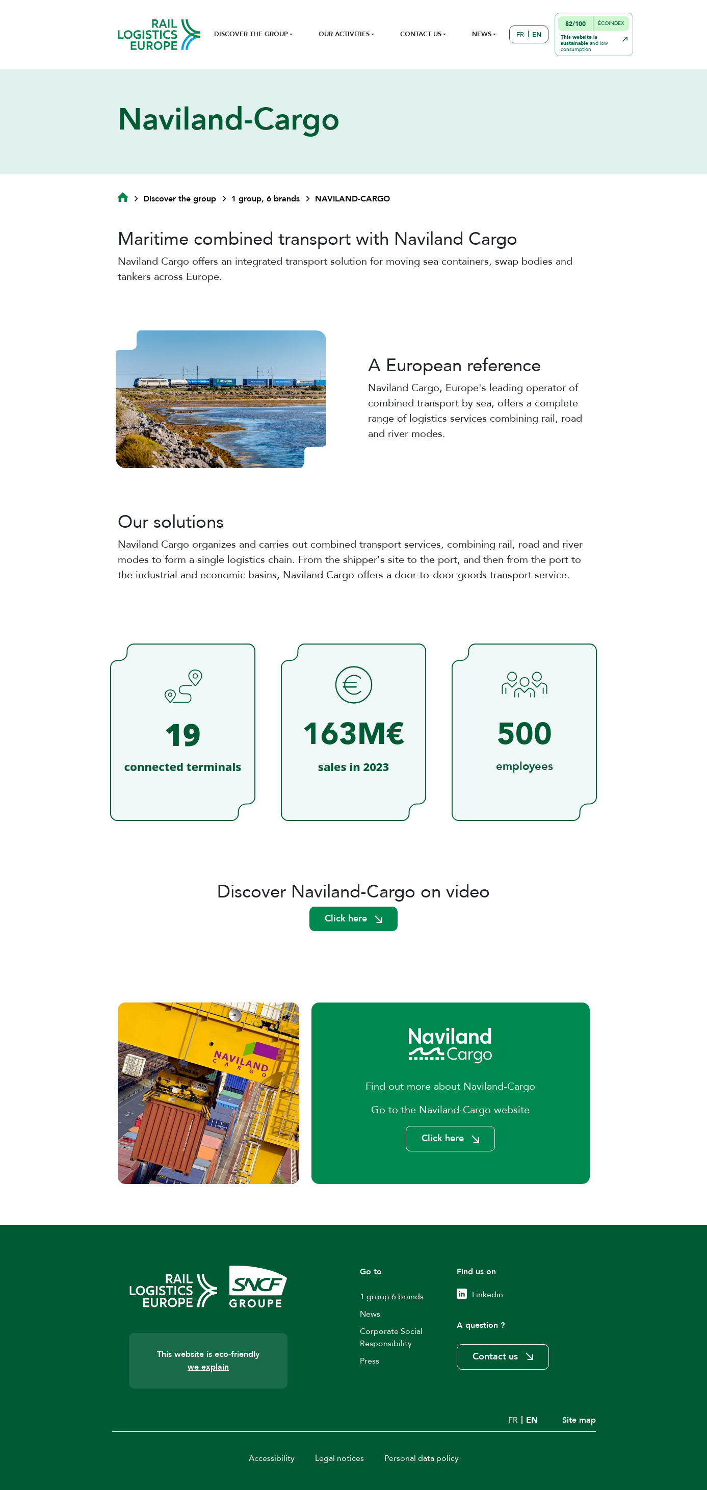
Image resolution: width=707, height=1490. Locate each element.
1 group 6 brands (392, 1296)
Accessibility (272, 1458)
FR (520, 34)
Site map (579, 1420)
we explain (208, 1367)
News (370, 1314)
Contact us (495, 1356)
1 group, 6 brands (265, 199)
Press (369, 1361)
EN (536, 34)
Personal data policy (421, 1458)
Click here (346, 918)
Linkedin (487, 1295)
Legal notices (339, 1458)
